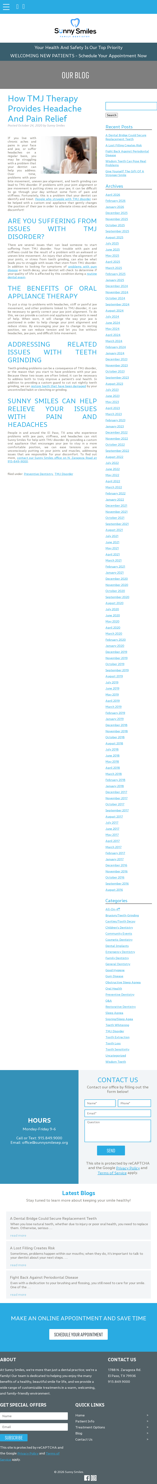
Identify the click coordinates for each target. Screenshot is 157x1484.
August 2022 (114, 457)
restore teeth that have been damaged (58, 386)
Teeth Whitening (117, 1025)
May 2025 (112, 256)
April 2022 (112, 481)
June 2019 (112, 688)
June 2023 (112, 396)
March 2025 (113, 268)
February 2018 (115, 780)
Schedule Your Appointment (78, 1334)
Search (111, 115)
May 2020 (112, 621)
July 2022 (112, 463)
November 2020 (116, 585)
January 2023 (114, 426)
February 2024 (115, 347)
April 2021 (112, 554)
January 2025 (114, 280)
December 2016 (116, 865)
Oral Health (113, 988)
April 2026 (112, 194)
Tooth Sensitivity (117, 1049)
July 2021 (111, 536)
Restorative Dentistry (120, 1007)
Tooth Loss (113, 1043)
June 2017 (112, 829)
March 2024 (113, 341)
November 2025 (116, 219)
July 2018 (112, 749)
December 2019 (116, 652)
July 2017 (111, 823)
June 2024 (112, 322)
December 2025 (116, 213)
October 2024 (115, 298)
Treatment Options (90, 1427)
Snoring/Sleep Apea (119, 1019)
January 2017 (114, 859)
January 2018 (114, 786)
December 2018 (116, 725)
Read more (18, 1236)
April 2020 (112, 627)
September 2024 (117, 304)
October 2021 (114, 518)
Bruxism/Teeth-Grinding (122, 915)
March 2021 (113, 560)
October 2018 (115, 737)
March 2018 (113, 774)
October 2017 (114, 804)
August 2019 (114, 676)
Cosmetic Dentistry (118, 939)
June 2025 (112, 249)
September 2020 (117, 597)
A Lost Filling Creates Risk (123, 145)
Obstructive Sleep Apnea (123, 982)
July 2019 (111, 682)
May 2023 (112, 402)
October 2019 (114, 664)
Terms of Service (112, 1173)
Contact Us (83, 1439)
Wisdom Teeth (115, 1062)
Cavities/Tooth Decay (120, 921)
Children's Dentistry (119, 927)
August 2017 (114, 816)
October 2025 (115, 225)
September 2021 (117, 524)
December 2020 (116, 579)
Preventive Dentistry (38, 474)
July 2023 (112, 390)
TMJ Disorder (64, 474)
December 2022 (116, 432)
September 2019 (117, 670)
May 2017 (112, 835)
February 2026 (115, 201)
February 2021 (115, 566)
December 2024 (116, 286)
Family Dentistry (117, 958)
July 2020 (112, 609)
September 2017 (117, 810)
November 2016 (116, 871)
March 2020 (113, 634)
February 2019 (115, 713)
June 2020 (112, 615)
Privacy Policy (128, 1168)
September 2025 (117, 231)
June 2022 (112, 469)
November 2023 (116, 365)
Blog (78, 1433)
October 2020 (115, 591)
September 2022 (117, 450)
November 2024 (116, 292)
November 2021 (116, 512)
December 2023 (116, 359)
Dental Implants (117, 946)
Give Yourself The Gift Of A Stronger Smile (124, 173)
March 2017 (113, 847)
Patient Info (84, 1421)
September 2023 (117, 377)
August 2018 (114, 743)
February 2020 (115, 640)
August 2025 (114, 237)
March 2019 (113, 707)
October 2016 (114, 877)
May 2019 (112, 694)
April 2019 (112, 701)
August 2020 (114, 603)
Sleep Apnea (114, 1013)
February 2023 (115, 420)
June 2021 (112, 542)
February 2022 (115, 493)
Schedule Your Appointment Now (112, 55)
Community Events (118, 934)
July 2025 (112, 243)
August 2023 (114, 384)
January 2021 (114, 573)
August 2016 (114, 890)
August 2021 (114, 530)
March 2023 (113, 414)
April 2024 (112, 335)
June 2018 (112, 755)
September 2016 (117, 883)
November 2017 (116, 798)
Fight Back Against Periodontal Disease (44, 1277)
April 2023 (112, 408)
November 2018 (116, 731)
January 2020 (114, 646)
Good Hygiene (115, 970)
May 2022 (112, 475)
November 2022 (116, 438)
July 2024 (112, 317)
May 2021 (112, 548)
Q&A (108, 1000)
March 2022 (113, 487)
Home (80, 1415)
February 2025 (115, 274)
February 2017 (115, 853)
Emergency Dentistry (120, 952)
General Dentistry (117, 964)
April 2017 (112, 841)
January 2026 (114, 207)
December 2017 (116, 792)
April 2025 (112, 261)
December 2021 (116, 506)
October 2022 (115, 445)
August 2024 (114, 310)
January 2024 (114, 353)
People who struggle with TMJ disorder (63, 199)
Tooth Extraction (117, 1037)
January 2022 (114, 499)
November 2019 (116, 658)
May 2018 (112, 762)
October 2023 (115, 371)
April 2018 (112, 768)
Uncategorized (115, 1055)
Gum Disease (114, 976)
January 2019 (114, 719)
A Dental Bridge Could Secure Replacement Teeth (125, 137)
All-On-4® (112, 909)
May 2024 (112, 329)
